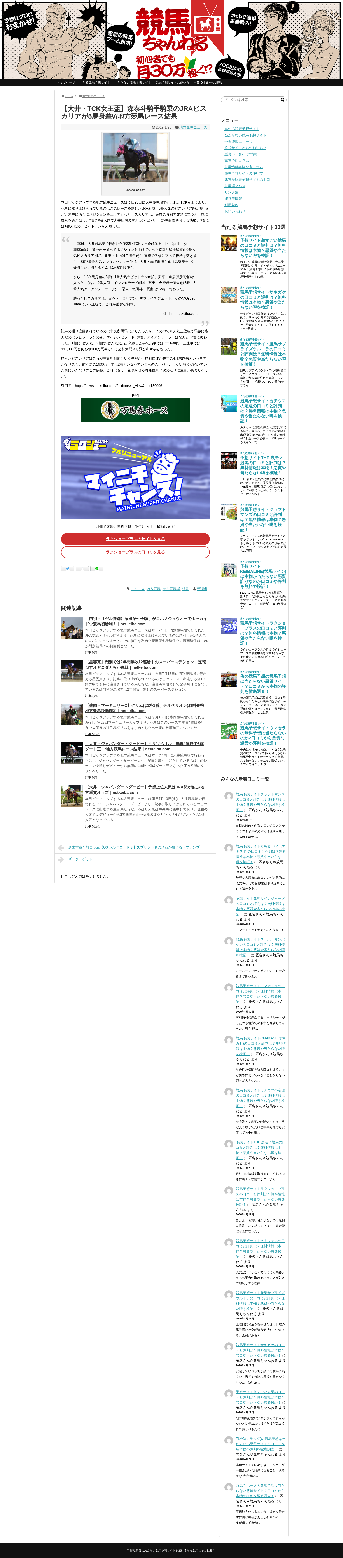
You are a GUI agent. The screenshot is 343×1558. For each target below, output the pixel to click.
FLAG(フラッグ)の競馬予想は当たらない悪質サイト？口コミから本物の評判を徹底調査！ (261, 1444)
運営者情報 (233, 198)
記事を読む (92, 652)
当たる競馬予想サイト (94, 82)
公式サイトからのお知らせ (245, 148)
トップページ (66, 82)
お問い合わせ (234, 211)
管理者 (202, 589)
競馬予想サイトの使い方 (172, 82)
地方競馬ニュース (193, 127)
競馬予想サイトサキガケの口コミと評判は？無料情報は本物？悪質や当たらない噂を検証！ (260, 1350)
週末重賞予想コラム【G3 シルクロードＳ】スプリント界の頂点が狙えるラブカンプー (130, 847)
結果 (185, 589)
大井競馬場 (171, 589)
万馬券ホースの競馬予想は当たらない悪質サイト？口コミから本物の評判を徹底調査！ (260, 1491)
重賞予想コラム (236, 160)
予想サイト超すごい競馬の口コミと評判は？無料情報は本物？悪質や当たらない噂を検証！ (260, 1397)
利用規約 (231, 205)
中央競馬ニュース (238, 141)
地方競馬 (154, 589)
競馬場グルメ (234, 186)
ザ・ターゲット (75, 859)
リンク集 (231, 192)
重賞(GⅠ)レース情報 (207, 82)
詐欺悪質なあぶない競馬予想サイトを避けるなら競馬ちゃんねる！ (172, 1550)
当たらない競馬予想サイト (132, 82)
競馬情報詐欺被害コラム (243, 167)
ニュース (138, 589)
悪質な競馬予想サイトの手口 (247, 179)
